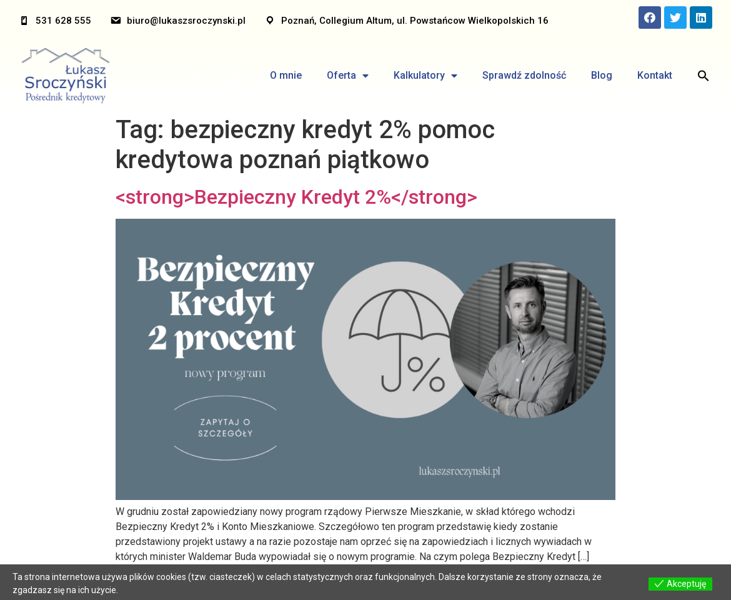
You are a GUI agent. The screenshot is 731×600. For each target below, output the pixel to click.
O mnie (286, 75)
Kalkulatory (425, 75)
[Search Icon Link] (703, 75)
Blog (601, 75)
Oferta (348, 75)
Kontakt (654, 75)
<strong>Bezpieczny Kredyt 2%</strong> (296, 197)
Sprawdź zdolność (524, 75)
